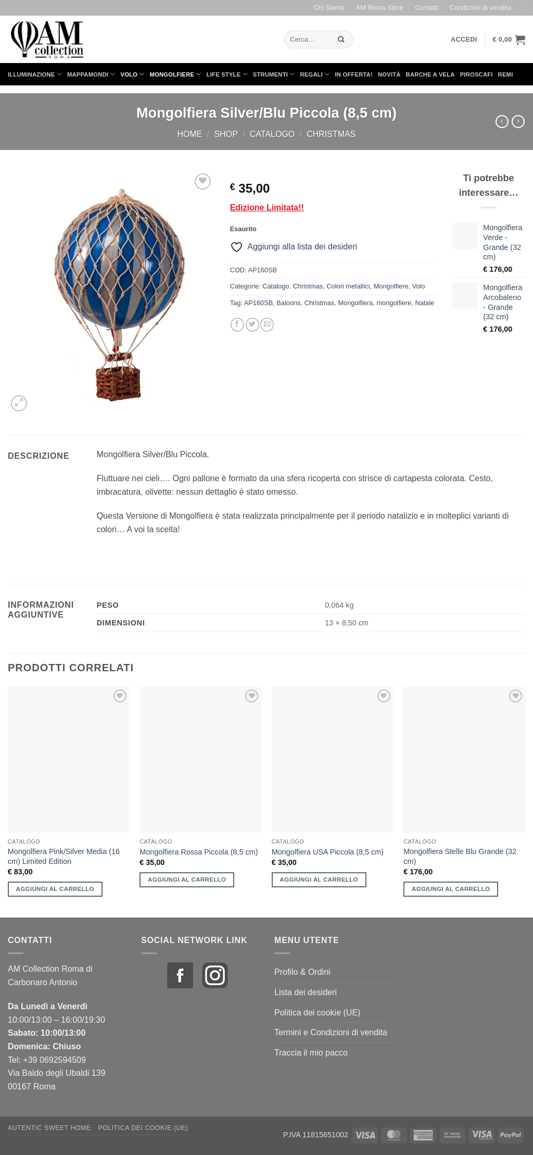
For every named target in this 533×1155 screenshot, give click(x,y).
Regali (314, 74)
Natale (424, 303)
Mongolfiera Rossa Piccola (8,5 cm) (198, 852)
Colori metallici (348, 286)
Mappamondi (91, 74)
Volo (133, 74)
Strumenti (274, 74)
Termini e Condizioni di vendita (330, 1032)
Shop (225, 134)
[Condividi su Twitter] (252, 325)
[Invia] (341, 39)
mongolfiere (393, 303)
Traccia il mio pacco (311, 1052)
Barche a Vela (430, 74)
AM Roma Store (379, 7)
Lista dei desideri (305, 992)
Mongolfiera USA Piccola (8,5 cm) (328, 852)
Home (189, 134)
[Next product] (502, 122)
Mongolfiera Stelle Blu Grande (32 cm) (459, 856)
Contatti (426, 7)
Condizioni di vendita (480, 7)
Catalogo (272, 134)
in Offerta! (354, 74)
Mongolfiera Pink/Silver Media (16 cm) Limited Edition (64, 856)
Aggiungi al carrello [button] (55, 889)
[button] (464, 39)
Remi (505, 74)
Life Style (227, 74)
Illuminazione (35, 74)
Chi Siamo (328, 7)
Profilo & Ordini (302, 972)
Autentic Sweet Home (49, 1128)
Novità (389, 74)
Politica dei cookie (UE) (317, 1012)
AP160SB (258, 303)
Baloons (288, 303)
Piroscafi (476, 74)
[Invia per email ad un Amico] (267, 325)
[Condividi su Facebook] (237, 325)
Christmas (331, 134)
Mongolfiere (175, 74)
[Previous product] (518, 122)
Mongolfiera (355, 303)
